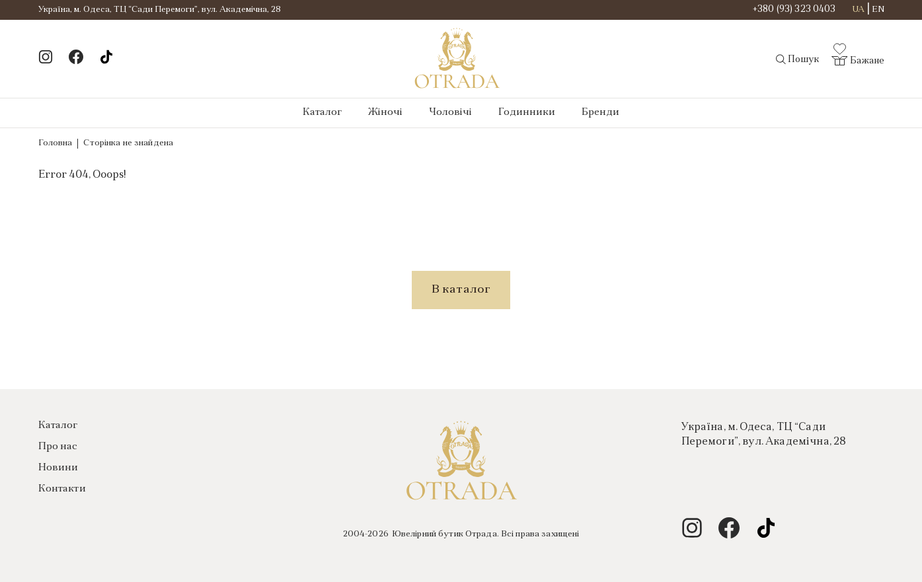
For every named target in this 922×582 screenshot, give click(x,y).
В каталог (461, 289)
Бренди (600, 113)
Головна (55, 143)
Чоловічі (450, 113)
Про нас (58, 447)
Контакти (62, 489)
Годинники (526, 113)
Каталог (322, 113)
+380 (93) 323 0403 (794, 10)
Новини (58, 468)
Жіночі (385, 113)
